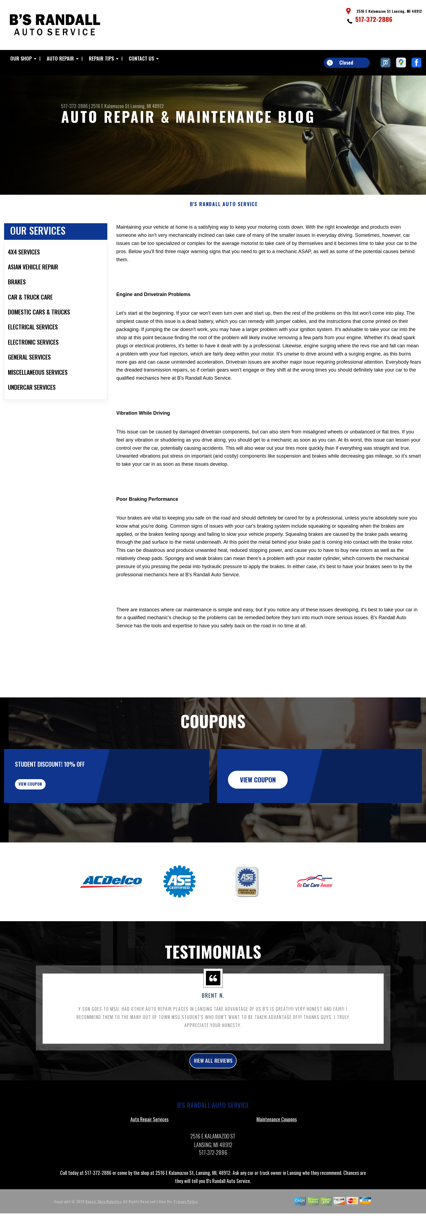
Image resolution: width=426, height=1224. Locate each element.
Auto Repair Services (149, 1155)
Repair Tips (101, 58)
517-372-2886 (373, 19)
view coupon (45, 814)
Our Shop (21, 58)
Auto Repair (60, 58)
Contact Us (141, 58)
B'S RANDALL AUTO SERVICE (224, 231)
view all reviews (213, 1096)
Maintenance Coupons (276, 1155)
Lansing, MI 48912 (147, 105)
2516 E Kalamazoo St (110, 105)
